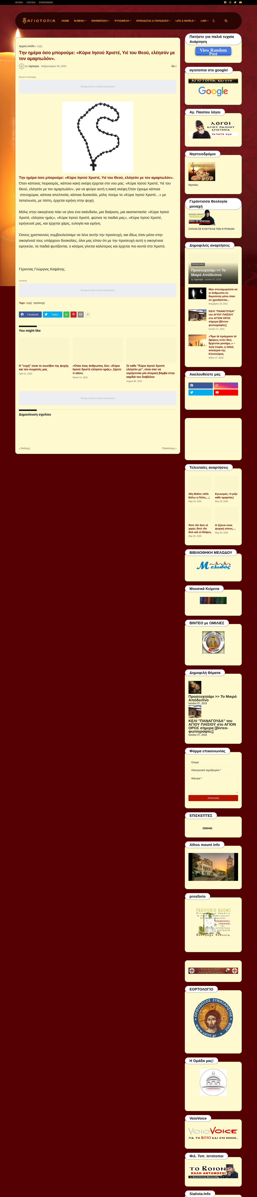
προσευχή (39, 303)
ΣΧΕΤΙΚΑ (31, 2)
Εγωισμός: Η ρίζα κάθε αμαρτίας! (226, 495)
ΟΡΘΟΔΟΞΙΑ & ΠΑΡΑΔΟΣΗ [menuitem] (152, 20)
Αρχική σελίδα (26, 46)
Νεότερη (25, 448)
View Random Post (213, 51)
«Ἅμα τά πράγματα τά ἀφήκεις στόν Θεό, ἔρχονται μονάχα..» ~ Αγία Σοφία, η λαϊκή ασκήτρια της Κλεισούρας (222, 345)
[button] (214, 20)
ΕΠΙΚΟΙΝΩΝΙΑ (46, 2)
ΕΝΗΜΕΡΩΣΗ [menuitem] (99, 20)
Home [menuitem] (65, 20)
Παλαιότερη (168, 448)
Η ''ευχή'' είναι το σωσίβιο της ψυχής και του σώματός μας (44, 367)
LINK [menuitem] (204, 20)
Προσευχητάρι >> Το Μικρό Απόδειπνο (208, 272)
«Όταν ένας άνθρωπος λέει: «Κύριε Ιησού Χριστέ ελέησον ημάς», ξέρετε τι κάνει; (97, 369)
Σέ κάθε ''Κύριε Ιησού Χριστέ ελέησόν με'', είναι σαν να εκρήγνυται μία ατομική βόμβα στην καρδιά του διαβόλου (150, 371)
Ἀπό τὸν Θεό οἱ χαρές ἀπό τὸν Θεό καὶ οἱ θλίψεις (199, 529)
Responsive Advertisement (97, 86)
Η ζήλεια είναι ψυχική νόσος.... (225, 527)
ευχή (39, 46)
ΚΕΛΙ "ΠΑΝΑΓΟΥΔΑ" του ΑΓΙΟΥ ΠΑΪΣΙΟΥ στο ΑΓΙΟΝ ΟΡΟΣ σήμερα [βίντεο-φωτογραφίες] (222, 318)
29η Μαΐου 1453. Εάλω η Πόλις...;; (199, 495)
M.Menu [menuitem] (79, 20)
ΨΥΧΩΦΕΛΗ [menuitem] (121, 20)
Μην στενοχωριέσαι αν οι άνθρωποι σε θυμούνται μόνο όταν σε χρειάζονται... (223, 294)
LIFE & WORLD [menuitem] (185, 20)
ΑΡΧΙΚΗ (19, 2)
